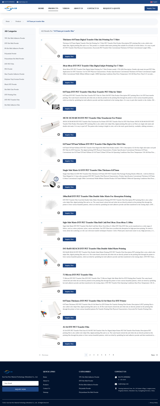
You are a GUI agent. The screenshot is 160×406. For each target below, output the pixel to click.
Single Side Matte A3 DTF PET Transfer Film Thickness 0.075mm (91, 170)
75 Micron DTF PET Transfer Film (78, 275)
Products (53, 8)
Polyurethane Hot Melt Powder (88, 392)
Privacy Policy (154, 402)
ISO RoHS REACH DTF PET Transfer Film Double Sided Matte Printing (94, 248)
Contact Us (93, 8)
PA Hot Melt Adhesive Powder (88, 385)
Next (154, 355)
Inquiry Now (151, 8)
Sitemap (45, 392)
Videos (66, 8)
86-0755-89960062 (124, 377)
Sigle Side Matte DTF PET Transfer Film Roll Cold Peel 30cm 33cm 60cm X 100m (98, 222)
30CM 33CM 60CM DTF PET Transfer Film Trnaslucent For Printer (92, 118)
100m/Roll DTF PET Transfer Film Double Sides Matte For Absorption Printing (97, 196)
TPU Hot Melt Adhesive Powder (89, 377)
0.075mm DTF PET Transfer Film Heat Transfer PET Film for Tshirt (92, 92)
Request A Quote (111, 8)
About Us (78, 8)
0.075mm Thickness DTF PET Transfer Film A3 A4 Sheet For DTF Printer (94, 301)
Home (41, 8)
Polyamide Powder (85, 388)
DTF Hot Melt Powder (86, 381)
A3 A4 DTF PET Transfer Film (76, 327)
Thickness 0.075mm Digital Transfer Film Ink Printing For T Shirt (91, 40)
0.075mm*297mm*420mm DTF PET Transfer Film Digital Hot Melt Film (94, 144)
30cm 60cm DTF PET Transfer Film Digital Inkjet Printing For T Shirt (93, 66)
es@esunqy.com (23, 2)
